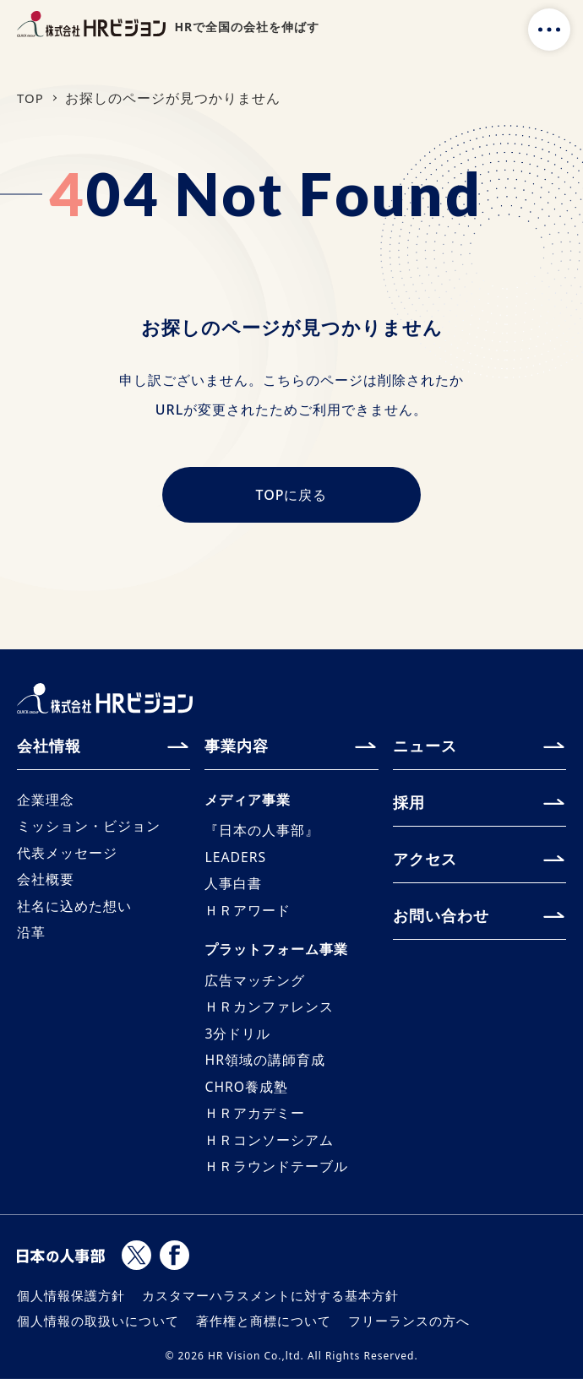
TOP (31, 98)
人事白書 (233, 889)
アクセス (425, 862)
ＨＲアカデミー (254, 1122)
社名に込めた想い (74, 912)
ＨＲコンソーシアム (269, 1149)
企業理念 (45, 804)
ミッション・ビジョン (89, 831)
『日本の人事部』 (261, 835)
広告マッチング (254, 987)
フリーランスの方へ (409, 1330)
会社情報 (49, 749)
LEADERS (235, 862)
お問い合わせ (441, 919)
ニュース (425, 749)
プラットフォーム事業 (276, 956)
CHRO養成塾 (246, 1095)
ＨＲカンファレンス (269, 1014)
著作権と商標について (263, 1330)
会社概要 (45, 885)
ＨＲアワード (247, 916)
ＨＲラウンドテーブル (276, 1176)
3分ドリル (237, 1041)
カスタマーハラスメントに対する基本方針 (270, 1305)
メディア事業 (247, 804)
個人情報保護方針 (71, 1305)
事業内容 (236, 749)
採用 (409, 805)
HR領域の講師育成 (264, 1068)
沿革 (31, 939)
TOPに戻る (292, 498)
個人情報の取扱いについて (98, 1330)
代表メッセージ (67, 858)
